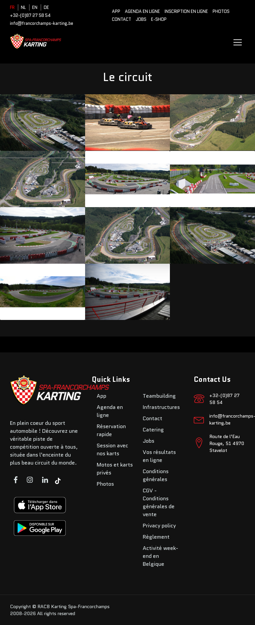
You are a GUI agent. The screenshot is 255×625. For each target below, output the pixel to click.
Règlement (156, 537)
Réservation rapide (111, 430)
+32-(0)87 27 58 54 (30, 15)
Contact (121, 19)
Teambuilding (159, 396)
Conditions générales (156, 475)
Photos (221, 11)
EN (34, 7)
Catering (153, 429)
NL (23, 7)
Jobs (141, 19)
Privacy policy (159, 525)
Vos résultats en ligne (159, 456)
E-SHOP (159, 19)
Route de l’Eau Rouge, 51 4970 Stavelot (226, 443)
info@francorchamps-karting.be (41, 23)
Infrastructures (161, 407)
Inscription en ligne (186, 11)
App (116, 11)
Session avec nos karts (112, 449)
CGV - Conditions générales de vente (159, 502)
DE (46, 7)
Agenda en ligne (142, 11)
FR (12, 7)
